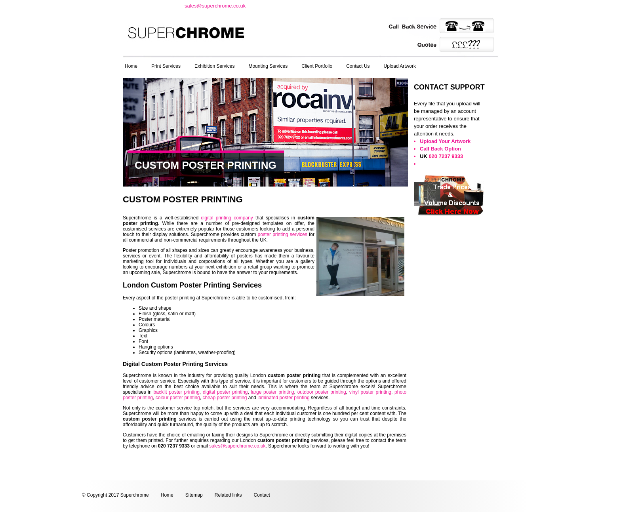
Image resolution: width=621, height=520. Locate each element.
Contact (261, 495)
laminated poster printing (283, 397)
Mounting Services (268, 66)
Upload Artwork (400, 66)
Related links (228, 495)
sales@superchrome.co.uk (215, 6)
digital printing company (227, 218)
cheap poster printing (224, 397)
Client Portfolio (316, 66)
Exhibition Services (214, 66)
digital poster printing (225, 392)
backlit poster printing (177, 392)
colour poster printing (178, 397)
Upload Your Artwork (445, 141)
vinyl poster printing (370, 392)
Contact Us (358, 66)
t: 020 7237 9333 (151, 5)
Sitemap (194, 495)
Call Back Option (440, 149)
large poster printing (272, 392)
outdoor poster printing (321, 392)
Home (131, 66)
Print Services (166, 66)
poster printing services (282, 234)
